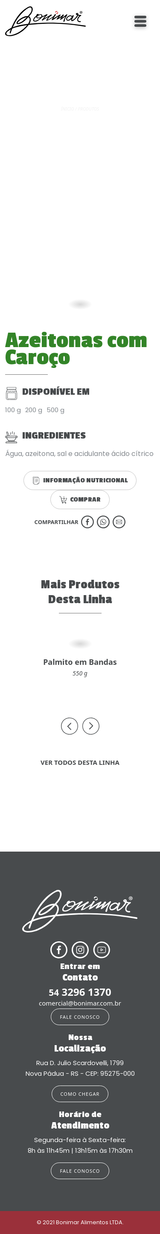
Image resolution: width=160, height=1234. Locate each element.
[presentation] (69, 726)
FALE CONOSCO (80, 1017)
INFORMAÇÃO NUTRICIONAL (80, 480)
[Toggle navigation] (140, 21)
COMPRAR (80, 500)
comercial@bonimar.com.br (80, 1003)
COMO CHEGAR (80, 1094)
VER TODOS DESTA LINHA (80, 762)
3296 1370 (80, 992)
